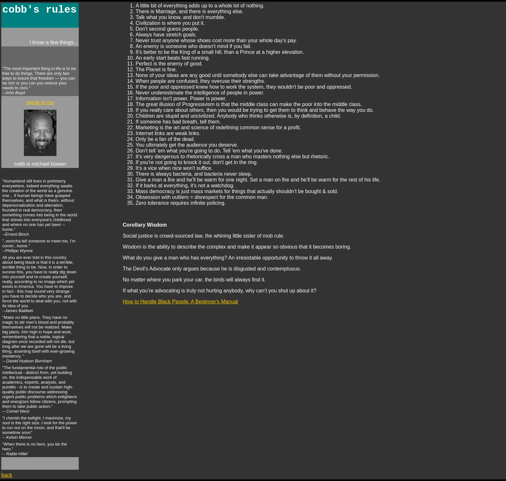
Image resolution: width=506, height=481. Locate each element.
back (6, 475)
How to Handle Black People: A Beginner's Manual (180, 301)
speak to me (40, 102)
